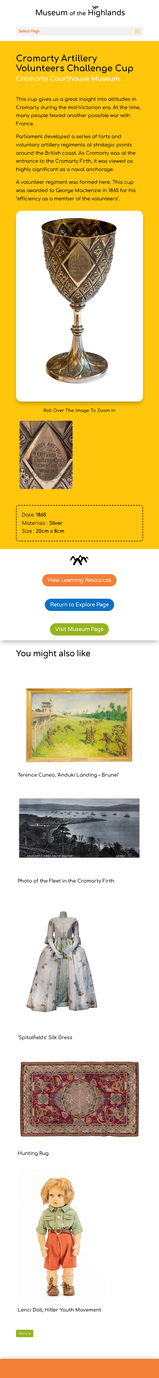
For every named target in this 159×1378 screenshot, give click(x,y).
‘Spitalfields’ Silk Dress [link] (45, 1037)
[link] (80, 13)
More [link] (25, 1333)
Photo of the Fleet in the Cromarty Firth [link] (66, 881)
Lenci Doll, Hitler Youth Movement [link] (59, 1310)
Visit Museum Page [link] (79, 629)
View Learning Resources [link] (79, 580)
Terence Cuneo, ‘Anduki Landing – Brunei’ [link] (68, 775)
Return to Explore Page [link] (79, 605)
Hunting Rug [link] (33, 1153)
